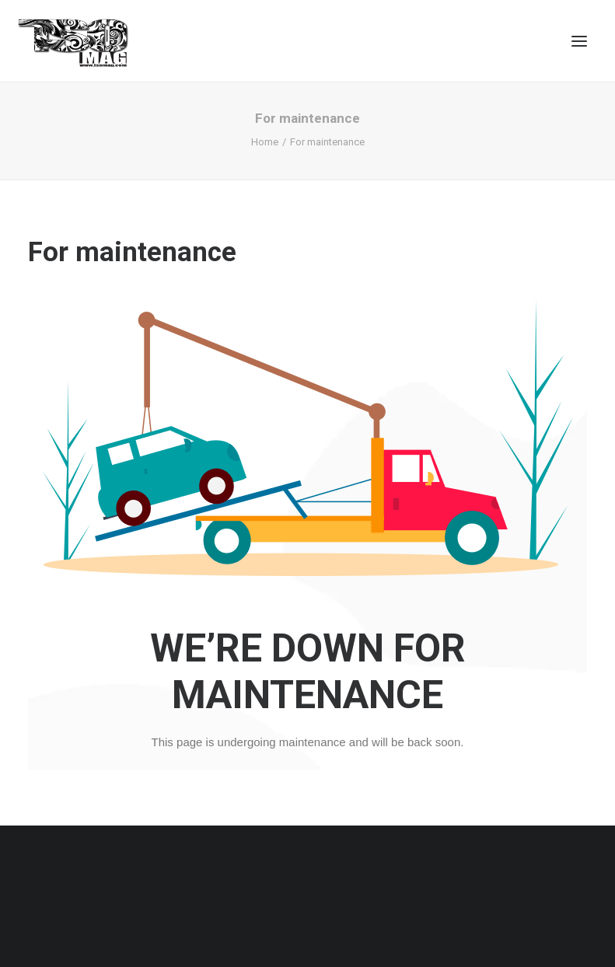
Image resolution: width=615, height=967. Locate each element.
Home (264, 142)
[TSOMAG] (73, 43)
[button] (579, 41)
